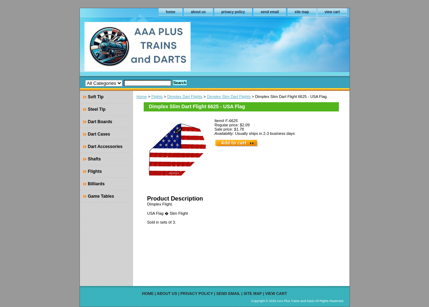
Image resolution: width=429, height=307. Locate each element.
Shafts (94, 159)
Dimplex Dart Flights (184, 96)
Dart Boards (100, 121)
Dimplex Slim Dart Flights (229, 96)
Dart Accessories (105, 146)
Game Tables (101, 196)
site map (302, 12)
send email (269, 12)
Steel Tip (97, 109)
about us (198, 12)
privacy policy (233, 12)
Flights (157, 96)
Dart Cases (99, 134)
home (170, 12)
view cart (332, 12)
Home (142, 96)
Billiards (96, 183)
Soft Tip (96, 96)
